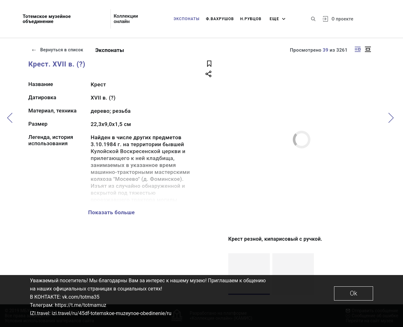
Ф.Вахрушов (220, 19)
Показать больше (111, 212)
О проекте (342, 18)
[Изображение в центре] (368, 49)
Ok (353, 293)
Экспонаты (186, 19)
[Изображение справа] (358, 49)
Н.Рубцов (251, 19)
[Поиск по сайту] (313, 19)
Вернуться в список (57, 49)
